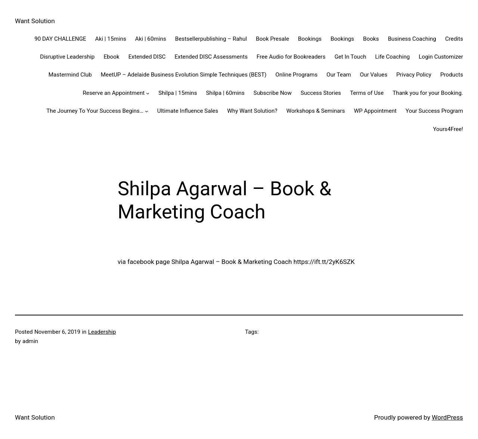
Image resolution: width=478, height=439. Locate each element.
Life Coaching (392, 56)
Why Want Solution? (252, 111)
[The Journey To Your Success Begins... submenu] (146, 111)
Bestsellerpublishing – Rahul (211, 38)
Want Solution (35, 21)
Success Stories (321, 93)
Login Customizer (441, 56)
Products (451, 74)
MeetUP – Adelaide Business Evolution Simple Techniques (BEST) (184, 74)
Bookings (310, 38)
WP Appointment (375, 111)
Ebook (111, 56)
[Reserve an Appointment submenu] (147, 92)
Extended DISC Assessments (211, 56)
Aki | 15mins (110, 38)
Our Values (373, 74)
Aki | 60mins (150, 38)
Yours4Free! (448, 129)
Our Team (338, 74)
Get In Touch (350, 56)
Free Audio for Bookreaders (291, 56)
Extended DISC (147, 56)
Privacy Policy (413, 74)
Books (371, 38)
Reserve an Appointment (114, 93)
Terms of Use (367, 93)
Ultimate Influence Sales (187, 111)
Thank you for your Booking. (427, 93)
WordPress (447, 417)
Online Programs (297, 74)
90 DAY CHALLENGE (60, 38)
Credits (454, 38)
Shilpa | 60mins (225, 93)
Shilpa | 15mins (177, 93)
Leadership (102, 332)
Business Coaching (412, 38)
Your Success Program (434, 111)
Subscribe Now (273, 93)
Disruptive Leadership (67, 56)
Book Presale (272, 38)
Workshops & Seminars (315, 111)
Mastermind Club (70, 74)
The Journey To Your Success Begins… (94, 111)
